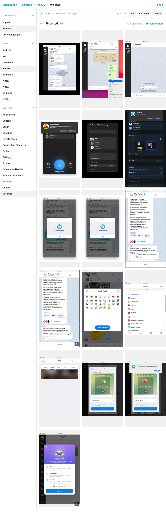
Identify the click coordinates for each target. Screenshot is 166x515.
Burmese (27, 4)
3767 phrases (134, 23)
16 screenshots (154, 23)
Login (160, 4)
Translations (10, 4)
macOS (41, 4)
